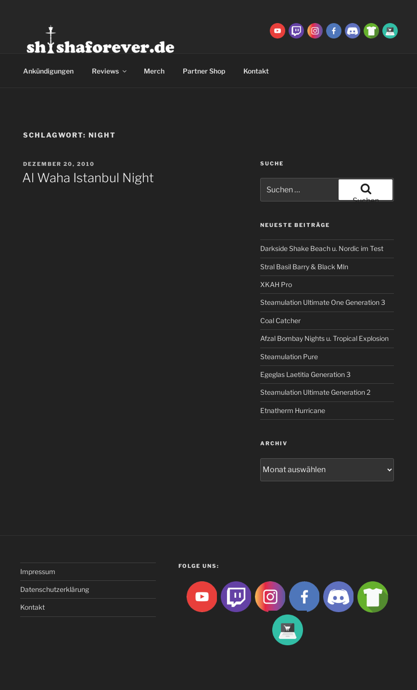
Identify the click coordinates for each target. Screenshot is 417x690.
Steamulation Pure (289, 356)
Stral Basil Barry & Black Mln (304, 267)
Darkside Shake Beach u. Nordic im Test (321, 248)
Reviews (110, 71)
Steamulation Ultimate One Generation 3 (322, 302)
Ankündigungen (48, 71)
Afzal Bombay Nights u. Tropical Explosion (324, 338)
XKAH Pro (276, 284)
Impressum (37, 571)
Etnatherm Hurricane (292, 410)
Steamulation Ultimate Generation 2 (315, 392)
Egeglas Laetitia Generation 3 (305, 374)
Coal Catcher (280, 320)
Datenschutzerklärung (54, 589)
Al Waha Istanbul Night (88, 177)
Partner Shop (204, 71)
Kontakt (32, 607)
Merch (154, 71)
